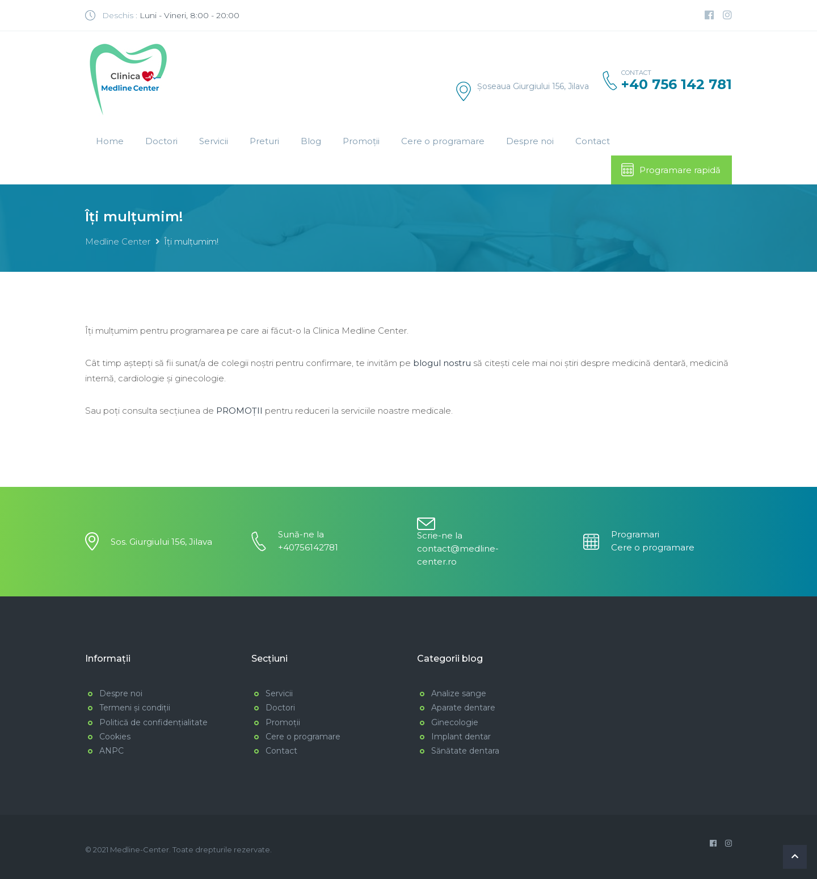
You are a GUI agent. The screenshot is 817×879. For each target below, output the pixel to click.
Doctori (161, 141)
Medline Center (117, 241)
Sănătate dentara (465, 751)
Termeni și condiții (134, 708)
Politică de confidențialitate (153, 722)
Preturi (264, 141)
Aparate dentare (463, 708)
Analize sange (458, 693)
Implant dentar (461, 736)
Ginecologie (454, 722)
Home (110, 141)
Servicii (213, 141)
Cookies (114, 736)
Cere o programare (443, 141)
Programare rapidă (670, 169)
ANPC (111, 751)
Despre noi (530, 141)
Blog (311, 141)
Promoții (361, 141)
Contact (592, 141)
